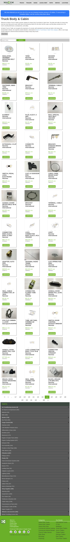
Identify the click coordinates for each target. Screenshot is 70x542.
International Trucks (61, 522)
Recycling (41, 536)
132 (36, 400)
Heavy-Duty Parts (44, 526)
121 (33, 397)
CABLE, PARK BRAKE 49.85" (55, 176)
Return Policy (13, 525)
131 (31, 400)
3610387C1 (50, 329)
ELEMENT (9, 116)
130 (27, 400)
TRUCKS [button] (22, 6)
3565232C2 (27, 182)
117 (15, 397)
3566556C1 (4, 211)
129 (22, 400)
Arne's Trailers (60, 530)
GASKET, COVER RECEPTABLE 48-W (9, 205)
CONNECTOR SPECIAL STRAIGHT (55, 353)
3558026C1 (27, 153)
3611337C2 (4, 358)
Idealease (58, 526)
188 (44, 400)
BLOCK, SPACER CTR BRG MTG (55, 381)
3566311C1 (50, 182)
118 (20, 397)
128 (65, 397)
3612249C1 (27, 358)
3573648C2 (4, 241)
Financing (41, 538)
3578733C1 (50, 241)
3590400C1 (50, 270)
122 (38, 397)
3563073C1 (4, 182)
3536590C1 (27, 64)
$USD (50, 1)
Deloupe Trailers (60, 534)
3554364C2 (50, 123)
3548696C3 (4, 94)
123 (42, 397)
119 (24, 397)
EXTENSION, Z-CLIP (9, 145)
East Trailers (59, 536)
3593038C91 (27, 299)
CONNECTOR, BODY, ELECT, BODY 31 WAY (9, 235)
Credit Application (14, 526)
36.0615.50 (4, 329)
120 (29, 397)
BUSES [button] (35, 6)
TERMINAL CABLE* (55, 87)
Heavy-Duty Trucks (44, 522)
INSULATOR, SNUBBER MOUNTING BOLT (9, 59)
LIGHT (55, 233)
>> (48, 400)
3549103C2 (27, 94)
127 (61, 397)
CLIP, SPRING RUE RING (55, 264)
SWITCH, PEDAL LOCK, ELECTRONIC (9, 177)
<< (4, 397)
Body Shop (42, 534)
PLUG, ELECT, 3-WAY (32, 117)
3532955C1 (4, 64)
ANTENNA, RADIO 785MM (32, 264)
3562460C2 (50, 153)
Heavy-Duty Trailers (44, 524)
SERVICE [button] (57, 6)
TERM (32, 57)
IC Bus (58, 524)
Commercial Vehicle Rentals (47, 530)
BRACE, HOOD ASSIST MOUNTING (9, 381)
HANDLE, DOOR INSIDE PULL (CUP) (55, 293)
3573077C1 (50, 211)
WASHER (55, 57)
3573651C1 (27, 241)
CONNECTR (32, 145)
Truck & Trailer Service (45, 532)
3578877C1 (4, 270)
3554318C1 (27, 123)
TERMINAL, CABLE (55, 204)
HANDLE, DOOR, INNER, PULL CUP (9, 352)
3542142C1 (50, 64)
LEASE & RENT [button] (43, 6)
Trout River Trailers (61, 538)
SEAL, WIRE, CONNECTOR (32, 381)
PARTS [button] (51, 6)
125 (52, 397)
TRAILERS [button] (28, 6)
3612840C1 (50, 358)
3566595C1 (27, 211)
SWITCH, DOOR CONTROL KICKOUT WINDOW (55, 324)
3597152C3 (50, 299)
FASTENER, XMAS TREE (9, 88)
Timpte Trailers (60, 532)
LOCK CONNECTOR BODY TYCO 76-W (32, 352)
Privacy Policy (13, 523)
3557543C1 (4, 153)
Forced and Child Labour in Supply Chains (20, 529)
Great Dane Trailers (61, 528)
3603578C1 (27, 329)
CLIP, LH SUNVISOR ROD (32, 176)
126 (56, 397)
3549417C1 (50, 94)
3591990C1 (4, 299)
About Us (12, 520)
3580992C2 (27, 270)
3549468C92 (4, 123)
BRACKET (32, 87)
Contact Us (12, 521)
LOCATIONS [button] (65, 6)
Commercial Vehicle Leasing (47, 528)
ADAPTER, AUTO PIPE (9, 264)
